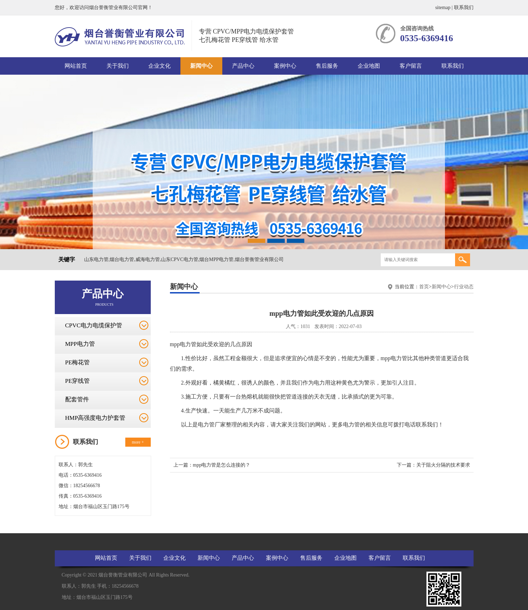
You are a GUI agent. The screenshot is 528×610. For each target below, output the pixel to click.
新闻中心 (201, 66)
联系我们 (464, 7)
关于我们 (117, 66)
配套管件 (77, 399)
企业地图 (369, 66)
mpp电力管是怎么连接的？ (222, 465)
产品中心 (243, 66)
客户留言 (411, 66)
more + (138, 442)
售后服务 (327, 66)
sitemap (443, 7)
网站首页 (76, 66)
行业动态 (464, 286)
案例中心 (285, 66)
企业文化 (159, 66)
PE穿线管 (77, 381)
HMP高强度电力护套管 (95, 418)
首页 (424, 286)
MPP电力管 (80, 344)
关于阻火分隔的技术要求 (443, 465)
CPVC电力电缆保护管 (93, 325)
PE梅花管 (77, 362)
